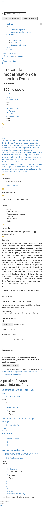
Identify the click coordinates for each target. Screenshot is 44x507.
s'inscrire (20, 56)
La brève (9, 97)
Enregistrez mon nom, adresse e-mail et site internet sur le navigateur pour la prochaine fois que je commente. (20, 359)
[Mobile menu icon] (22, 1)
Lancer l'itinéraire (12, 185)
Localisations (16, 40)
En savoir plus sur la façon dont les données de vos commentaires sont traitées (22, 371)
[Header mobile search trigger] (3, 64)
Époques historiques (18, 45)
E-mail (4, 335)
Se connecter (9, 56)
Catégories (10, 34)
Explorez (9, 24)
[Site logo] (19, 5)
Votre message (7, 350)
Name (4, 329)
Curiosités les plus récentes (21, 32)
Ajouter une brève (9, 53)
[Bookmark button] (7, 414)
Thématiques (16, 43)
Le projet (9, 491)
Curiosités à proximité (19, 30)
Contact (9, 50)
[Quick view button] (7, 411)
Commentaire (12, 100)
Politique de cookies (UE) (15, 494)
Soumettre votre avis (10, 365)
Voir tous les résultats (11, 18)
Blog (8, 47)
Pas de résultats (30, 18)
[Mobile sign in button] (3, 59)
